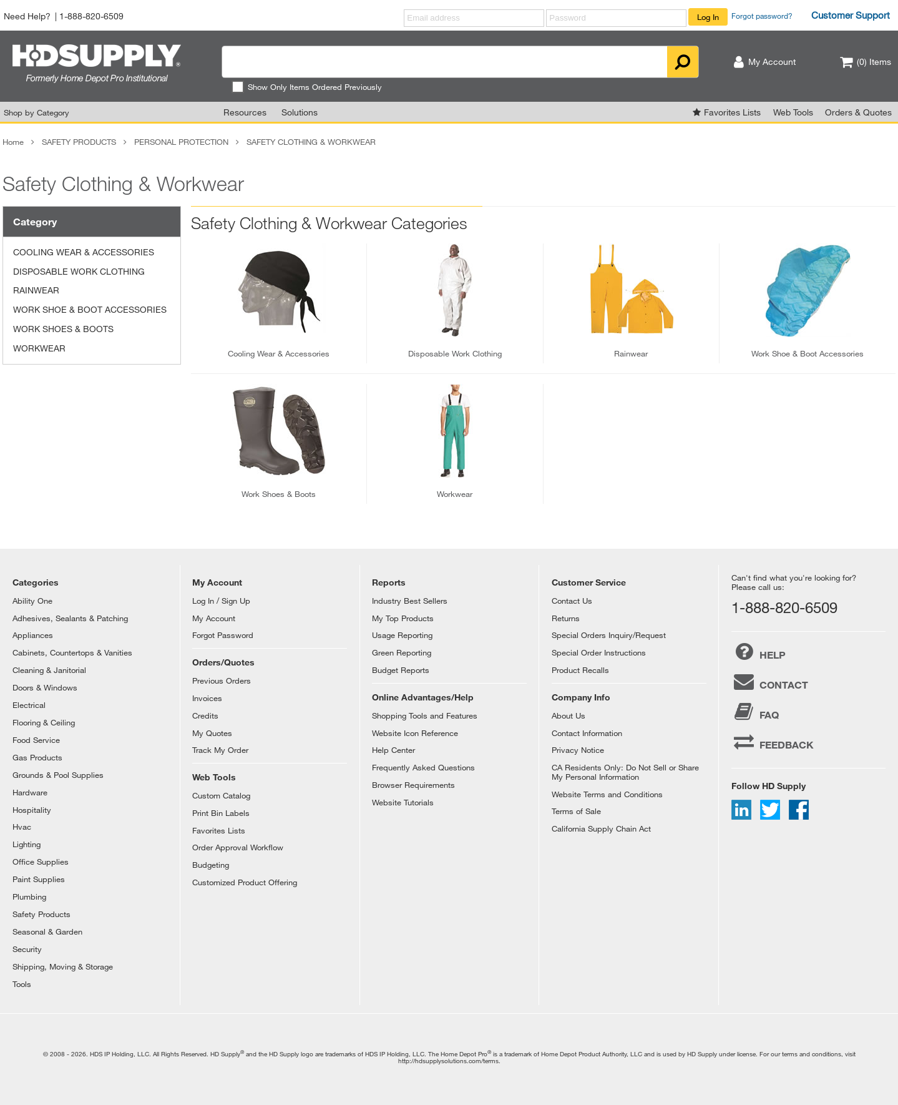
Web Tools (793, 112)
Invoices (207, 698)
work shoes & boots (279, 494)
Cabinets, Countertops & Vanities (72, 652)
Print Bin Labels (221, 813)
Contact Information (587, 733)
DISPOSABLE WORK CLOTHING (79, 271)
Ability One (32, 601)
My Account (213, 618)
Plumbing (29, 896)
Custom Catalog (221, 795)
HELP (758, 652)
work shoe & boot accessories (807, 353)
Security (27, 949)
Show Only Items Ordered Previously (307, 87)
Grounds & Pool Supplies (58, 775)
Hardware (29, 792)
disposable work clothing (455, 353)
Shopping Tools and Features (424, 715)
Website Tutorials (403, 802)
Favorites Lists (732, 112)
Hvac (21, 827)
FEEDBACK (772, 742)
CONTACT (769, 682)
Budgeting (210, 865)
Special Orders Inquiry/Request (609, 635)
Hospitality (31, 810)
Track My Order (220, 750)
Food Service (36, 740)
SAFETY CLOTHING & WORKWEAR (311, 142)
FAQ (755, 712)
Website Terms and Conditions (607, 794)
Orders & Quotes (858, 112)
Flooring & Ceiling (43, 722)
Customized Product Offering (244, 882)
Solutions (299, 112)
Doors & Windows (44, 687)
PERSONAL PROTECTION (181, 142)
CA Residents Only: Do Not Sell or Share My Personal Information (625, 771)
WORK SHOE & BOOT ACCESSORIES (90, 309)
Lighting (26, 844)
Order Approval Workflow (237, 847)
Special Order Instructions (599, 652)
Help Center (393, 750)
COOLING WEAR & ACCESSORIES (83, 252)
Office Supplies (40, 862)
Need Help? (27, 16)
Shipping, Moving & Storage (62, 966)
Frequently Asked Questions (423, 767)
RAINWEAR (36, 290)
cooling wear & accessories (278, 353)
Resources (244, 112)
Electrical (29, 705)
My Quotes (212, 733)
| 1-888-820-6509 (89, 16)
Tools (21, 984)
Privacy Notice (578, 750)
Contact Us (572, 601)
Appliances (32, 635)
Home (13, 142)
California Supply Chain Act (601, 828)
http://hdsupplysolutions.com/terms (448, 1060)
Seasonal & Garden (47, 931)
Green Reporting (401, 652)
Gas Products (37, 757)
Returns (566, 618)
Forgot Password (222, 635)
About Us (568, 715)
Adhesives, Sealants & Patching (70, 618)
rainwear (631, 353)
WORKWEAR (39, 348)
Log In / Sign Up (221, 601)
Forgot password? (762, 16)
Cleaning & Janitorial (49, 670)
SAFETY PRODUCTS (79, 142)
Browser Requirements (413, 785)
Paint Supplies (38, 879)
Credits (205, 715)
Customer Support (850, 15)
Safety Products (41, 914)
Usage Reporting (402, 635)
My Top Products (403, 618)
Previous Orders (221, 680)
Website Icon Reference (415, 733)
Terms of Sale (576, 811)
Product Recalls (580, 670)
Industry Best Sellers (409, 601)
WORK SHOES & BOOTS (63, 328)
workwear (454, 494)
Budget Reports (400, 670)
